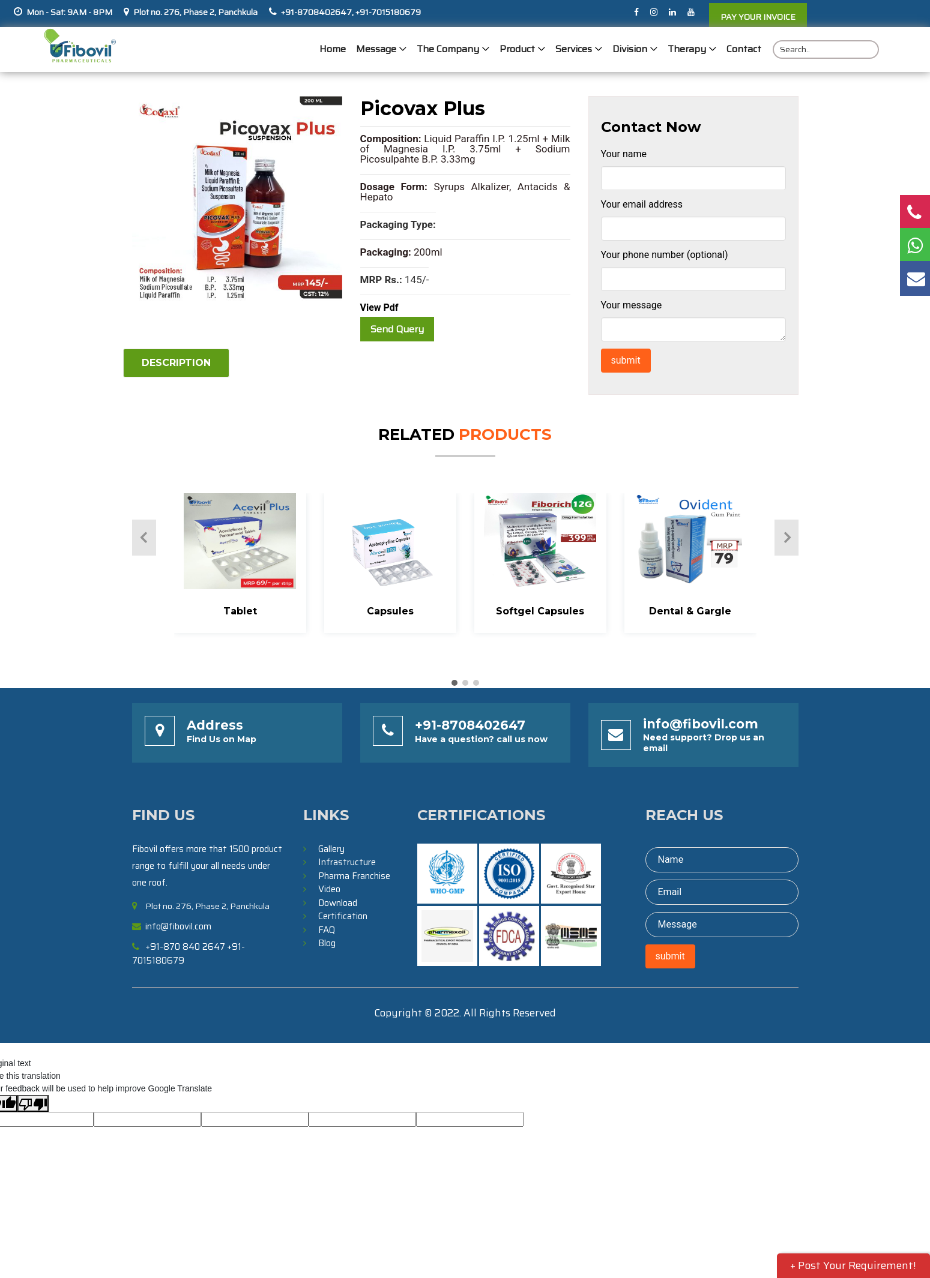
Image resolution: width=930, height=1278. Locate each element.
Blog (327, 943)
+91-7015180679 (387, 12)
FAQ (326, 930)
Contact (743, 49)
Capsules (390, 611)
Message (376, 49)
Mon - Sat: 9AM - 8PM (69, 12)
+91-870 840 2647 (185, 947)
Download (337, 903)
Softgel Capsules (540, 611)
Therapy (687, 49)
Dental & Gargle (690, 611)
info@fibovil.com (700, 723)
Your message (631, 305)
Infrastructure (347, 862)
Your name (624, 154)
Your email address (642, 204)
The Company (448, 49)
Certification (342, 916)
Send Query (397, 329)
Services (573, 49)
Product (517, 49)
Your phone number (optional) (664, 254)
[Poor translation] (33, 1103)
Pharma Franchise (354, 876)
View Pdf (379, 307)
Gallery (331, 849)
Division (629, 49)
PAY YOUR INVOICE (758, 16)
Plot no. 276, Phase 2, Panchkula (195, 12)
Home (332, 49)
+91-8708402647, (317, 12)
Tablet (240, 611)
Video (329, 889)
